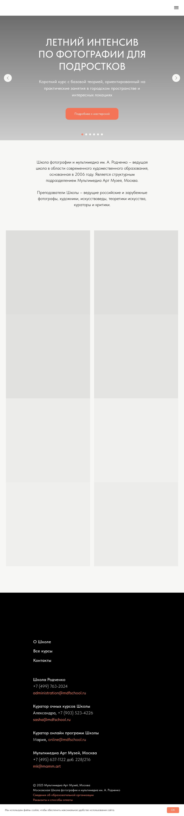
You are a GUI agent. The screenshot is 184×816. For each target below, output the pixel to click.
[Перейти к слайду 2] (86, 134)
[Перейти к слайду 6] (102, 134)
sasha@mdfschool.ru (51, 719)
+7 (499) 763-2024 (50, 686)
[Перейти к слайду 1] (82, 134)
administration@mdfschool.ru (59, 692)
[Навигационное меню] (176, 7)
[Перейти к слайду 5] (98, 134)
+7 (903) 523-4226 (75, 712)
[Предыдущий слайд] (8, 78)
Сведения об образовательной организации (63, 795)
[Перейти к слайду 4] (94, 134)
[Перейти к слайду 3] (90, 134)
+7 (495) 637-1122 (49, 759)
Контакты (42, 660)
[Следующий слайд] (176, 78)
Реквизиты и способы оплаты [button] (53, 800)
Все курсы (42, 650)
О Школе (42, 641)
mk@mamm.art (47, 766)
